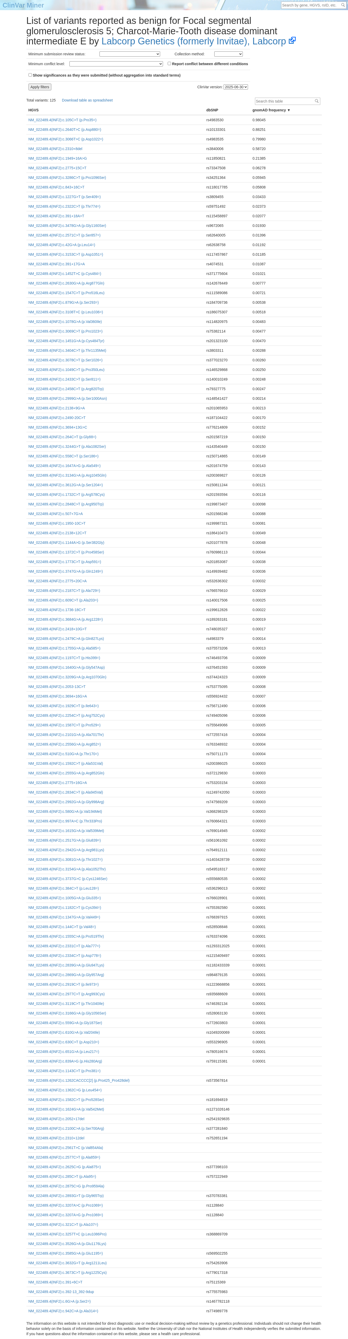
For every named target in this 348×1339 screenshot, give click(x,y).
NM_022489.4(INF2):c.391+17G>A (57, 264)
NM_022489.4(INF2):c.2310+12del (56, 1138)
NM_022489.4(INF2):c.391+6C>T (56, 1282)
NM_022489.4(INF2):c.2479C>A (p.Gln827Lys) (66, 639)
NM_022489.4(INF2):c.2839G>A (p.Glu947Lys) (66, 965)
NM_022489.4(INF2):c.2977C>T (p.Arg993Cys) (67, 994)
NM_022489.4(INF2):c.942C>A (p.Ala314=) (63, 1311)
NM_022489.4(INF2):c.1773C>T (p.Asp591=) (65, 562)
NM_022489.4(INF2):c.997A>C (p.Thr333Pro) (65, 821)
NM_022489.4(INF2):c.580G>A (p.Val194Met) (65, 811)
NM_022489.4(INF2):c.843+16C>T (56, 187)
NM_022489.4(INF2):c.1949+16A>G (58, 158)
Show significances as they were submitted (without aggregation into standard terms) (105, 75)
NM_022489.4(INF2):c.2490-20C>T (57, 418)
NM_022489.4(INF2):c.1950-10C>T (57, 523)
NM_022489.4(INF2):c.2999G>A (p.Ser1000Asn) (68, 398)
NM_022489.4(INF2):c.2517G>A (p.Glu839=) (65, 840)
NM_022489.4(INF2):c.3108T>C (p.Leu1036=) (66, 312)
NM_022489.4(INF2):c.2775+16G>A (58, 783)
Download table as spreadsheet (87, 100)
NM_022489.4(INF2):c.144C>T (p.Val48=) (62, 927)
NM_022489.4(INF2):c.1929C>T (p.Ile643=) (64, 706)
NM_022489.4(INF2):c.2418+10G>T (58, 629)
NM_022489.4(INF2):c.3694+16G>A (58, 696)
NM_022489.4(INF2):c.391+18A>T (56, 216)
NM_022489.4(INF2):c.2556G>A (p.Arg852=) (65, 744)
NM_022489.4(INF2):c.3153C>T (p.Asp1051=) (66, 254)
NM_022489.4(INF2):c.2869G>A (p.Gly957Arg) (66, 975)
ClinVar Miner (23, 5)
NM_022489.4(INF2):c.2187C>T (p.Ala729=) (64, 591)
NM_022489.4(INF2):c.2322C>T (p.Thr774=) (65, 206)
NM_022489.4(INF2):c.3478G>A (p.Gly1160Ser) (67, 226)
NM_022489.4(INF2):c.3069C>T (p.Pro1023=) (66, 331)
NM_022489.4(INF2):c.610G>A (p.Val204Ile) (64, 1032)
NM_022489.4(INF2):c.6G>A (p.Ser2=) (60, 1301)
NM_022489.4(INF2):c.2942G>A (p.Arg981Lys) (66, 850)
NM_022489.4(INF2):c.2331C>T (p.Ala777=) (64, 946)
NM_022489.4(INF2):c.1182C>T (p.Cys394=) (65, 907)
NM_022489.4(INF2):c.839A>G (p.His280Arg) (65, 1061)
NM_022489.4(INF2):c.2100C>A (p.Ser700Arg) (66, 1128)
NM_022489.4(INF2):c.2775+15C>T (58, 168)
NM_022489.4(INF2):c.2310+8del (55, 149)
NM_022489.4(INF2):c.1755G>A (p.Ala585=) (65, 648)
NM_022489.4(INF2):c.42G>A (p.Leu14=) (62, 245)
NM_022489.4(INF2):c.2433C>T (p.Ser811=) (65, 379)
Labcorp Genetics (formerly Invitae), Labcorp (194, 41)
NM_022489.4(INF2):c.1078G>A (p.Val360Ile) (65, 322)
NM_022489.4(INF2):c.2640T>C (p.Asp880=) (65, 129)
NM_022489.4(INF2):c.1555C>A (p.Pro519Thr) (66, 936)
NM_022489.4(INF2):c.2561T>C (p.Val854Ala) (66, 1148)
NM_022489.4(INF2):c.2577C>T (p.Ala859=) (64, 1157)
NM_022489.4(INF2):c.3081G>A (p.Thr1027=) (66, 859)
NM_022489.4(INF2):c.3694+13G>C (58, 427)
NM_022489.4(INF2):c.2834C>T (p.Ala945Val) (66, 792)
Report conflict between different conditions (208, 64)
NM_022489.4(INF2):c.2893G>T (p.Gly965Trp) (66, 1196)
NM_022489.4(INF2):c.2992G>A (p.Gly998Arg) (66, 802)
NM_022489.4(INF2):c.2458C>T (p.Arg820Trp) (66, 389)
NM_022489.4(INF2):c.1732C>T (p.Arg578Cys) (67, 494)
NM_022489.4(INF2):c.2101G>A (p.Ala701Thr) (66, 735)
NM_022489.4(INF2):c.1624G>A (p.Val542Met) (66, 1109)
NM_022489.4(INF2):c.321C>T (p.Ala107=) (63, 1224)
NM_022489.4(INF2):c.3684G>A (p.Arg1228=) (66, 619)
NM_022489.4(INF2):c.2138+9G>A (57, 408)
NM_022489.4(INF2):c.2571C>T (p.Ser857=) (65, 235)
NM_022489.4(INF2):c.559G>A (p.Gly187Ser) (65, 1023)
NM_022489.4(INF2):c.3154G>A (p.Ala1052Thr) (67, 869)
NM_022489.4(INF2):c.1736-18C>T (57, 610)
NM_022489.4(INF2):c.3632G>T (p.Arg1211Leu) (68, 1263)
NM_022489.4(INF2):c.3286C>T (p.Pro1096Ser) (67, 177)
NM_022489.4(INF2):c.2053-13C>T (57, 687)
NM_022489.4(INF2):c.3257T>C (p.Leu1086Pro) (68, 1234)
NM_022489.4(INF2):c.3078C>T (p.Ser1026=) (66, 360)
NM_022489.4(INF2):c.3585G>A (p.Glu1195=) (66, 1253)
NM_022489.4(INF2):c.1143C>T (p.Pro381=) (65, 1071)
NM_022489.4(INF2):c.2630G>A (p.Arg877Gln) (66, 283)
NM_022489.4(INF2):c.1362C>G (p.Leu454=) (65, 1090)
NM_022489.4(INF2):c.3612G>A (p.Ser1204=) (66, 485)
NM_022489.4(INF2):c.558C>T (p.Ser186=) (64, 456)
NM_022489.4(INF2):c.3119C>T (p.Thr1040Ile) (66, 1004)
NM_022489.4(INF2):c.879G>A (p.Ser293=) (64, 302)
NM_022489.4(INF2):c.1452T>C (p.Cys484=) (65, 274)
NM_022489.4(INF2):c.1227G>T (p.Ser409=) (65, 197)
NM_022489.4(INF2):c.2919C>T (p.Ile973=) (64, 984)
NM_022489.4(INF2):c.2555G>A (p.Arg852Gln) (66, 773)
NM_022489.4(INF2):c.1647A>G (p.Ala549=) (65, 466)
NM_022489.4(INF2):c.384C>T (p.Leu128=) (64, 888)
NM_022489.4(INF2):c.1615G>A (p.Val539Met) (66, 831)
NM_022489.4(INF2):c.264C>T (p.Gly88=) (62, 437)
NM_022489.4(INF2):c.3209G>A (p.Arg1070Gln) (67, 677)
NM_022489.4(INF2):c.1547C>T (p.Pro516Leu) (67, 293)
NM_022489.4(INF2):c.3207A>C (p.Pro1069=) (66, 1205)
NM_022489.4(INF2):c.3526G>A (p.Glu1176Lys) (67, 1244)
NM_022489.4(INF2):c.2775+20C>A (58, 581)
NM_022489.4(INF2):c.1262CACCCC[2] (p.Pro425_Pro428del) (79, 1080)
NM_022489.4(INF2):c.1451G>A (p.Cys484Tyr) (66, 341)
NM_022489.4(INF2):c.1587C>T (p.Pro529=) (65, 725)
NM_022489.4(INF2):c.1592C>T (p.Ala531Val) (66, 763)
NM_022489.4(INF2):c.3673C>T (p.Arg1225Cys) (68, 1272)
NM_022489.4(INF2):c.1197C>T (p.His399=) (64, 658)
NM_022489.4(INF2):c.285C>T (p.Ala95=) (62, 1176)
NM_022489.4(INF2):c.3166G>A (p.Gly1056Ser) (67, 1013)
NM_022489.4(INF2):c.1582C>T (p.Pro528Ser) (66, 1100)
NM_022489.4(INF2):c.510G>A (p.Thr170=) (64, 754)
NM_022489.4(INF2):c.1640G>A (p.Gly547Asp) (67, 667)
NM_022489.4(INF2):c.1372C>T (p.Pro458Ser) (66, 552)
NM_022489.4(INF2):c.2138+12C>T (58, 533)
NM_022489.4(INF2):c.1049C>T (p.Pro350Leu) (67, 370)
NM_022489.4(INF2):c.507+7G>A (56, 514)
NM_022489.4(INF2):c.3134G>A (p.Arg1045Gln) (67, 475)
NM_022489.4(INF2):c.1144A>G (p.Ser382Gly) (66, 542)
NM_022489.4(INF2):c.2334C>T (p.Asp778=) (65, 955)
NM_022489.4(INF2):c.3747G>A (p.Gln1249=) (66, 571)
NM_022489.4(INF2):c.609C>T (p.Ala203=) (63, 600)
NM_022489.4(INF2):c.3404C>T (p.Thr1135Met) (67, 350)
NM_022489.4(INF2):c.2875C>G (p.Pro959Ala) (66, 1186)
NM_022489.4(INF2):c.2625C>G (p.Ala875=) (65, 1167)
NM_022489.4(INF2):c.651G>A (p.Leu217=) (64, 1052)
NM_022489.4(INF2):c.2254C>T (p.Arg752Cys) (67, 715)
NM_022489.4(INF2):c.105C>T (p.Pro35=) (63, 120)
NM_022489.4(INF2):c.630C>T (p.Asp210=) (64, 1042)
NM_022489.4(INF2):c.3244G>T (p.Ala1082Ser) (67, 446)
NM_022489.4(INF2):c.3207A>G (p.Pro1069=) (66, 1215)
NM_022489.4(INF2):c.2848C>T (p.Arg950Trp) (66, 504)
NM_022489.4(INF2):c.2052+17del (56, 1119)
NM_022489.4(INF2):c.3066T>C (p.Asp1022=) (66, 139)
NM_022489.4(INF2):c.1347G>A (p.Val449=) (64, 917)
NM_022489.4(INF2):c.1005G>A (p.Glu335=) (65, 898)
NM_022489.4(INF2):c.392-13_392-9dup (61, 1292)
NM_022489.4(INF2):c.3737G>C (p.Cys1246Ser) (68, 879)
